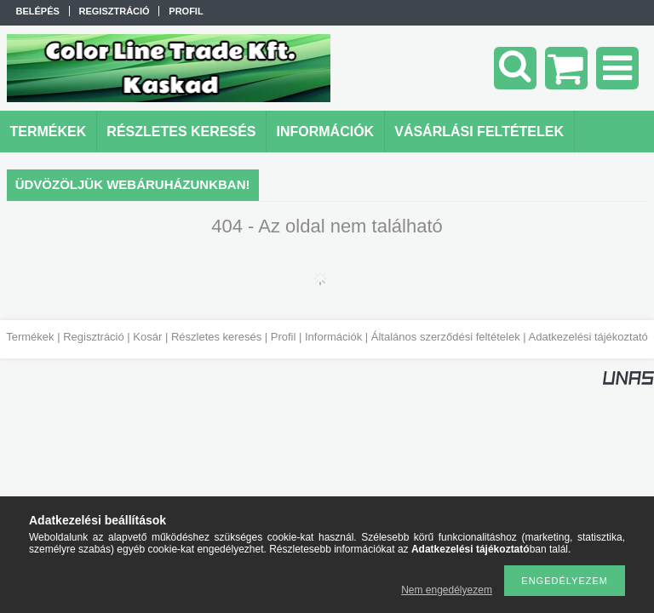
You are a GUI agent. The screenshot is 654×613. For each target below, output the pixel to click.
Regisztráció (93, 336)
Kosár (147, 336)
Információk (333, 336)
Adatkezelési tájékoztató (588, 336)
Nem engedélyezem (446, 590)
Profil (283, 336)
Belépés (38, 11)
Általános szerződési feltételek (445, 336)
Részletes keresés (216, 336)
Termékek (30, 336)
